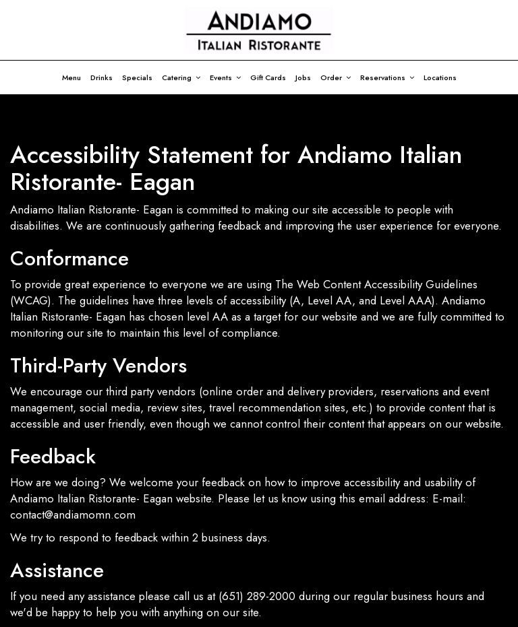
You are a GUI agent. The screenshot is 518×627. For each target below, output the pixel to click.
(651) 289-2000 (257, 596)
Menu (71, 77)
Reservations (387, 77)
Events (225, 77)
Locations (440, 77)
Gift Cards (268, 77)
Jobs (303, 77)
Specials (137, 77)
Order (335, 77)
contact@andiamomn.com (73, 514)
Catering (181, 77)
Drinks (101, 77)
